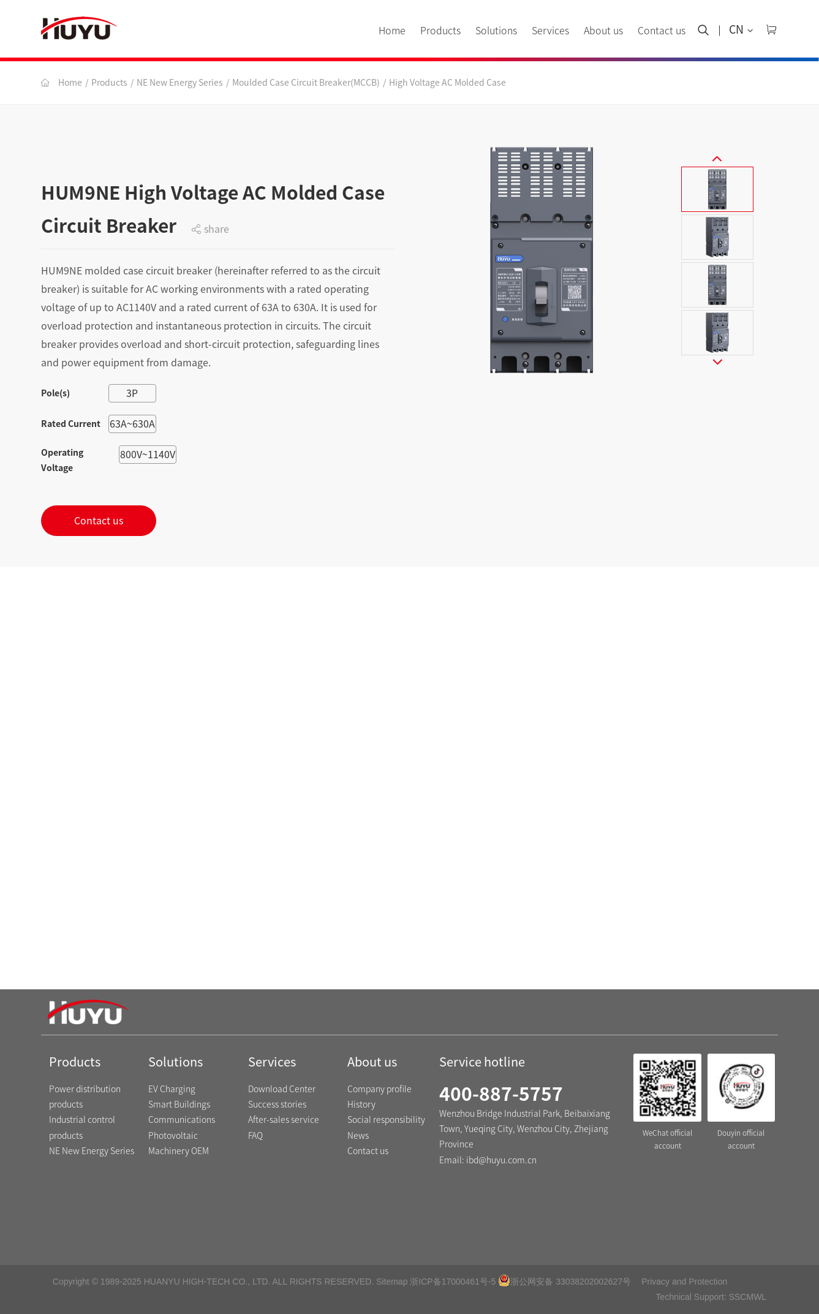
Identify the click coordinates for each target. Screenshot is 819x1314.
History (361, 1104)
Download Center (281, 1089)
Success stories (277, 1104)
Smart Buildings (179, 1104)
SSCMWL (747, 1297)
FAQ (255, 1135)
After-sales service (283, 1120)
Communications (181, 1120)
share (210, 229)
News (358, 1135)
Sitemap (391, 1281)
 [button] (717, 153)
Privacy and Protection (684, 1281)
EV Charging (171, 1089)
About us (603, 31)
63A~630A (132, 424)
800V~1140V (147, 454)
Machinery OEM (178, 1151)
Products (440, 31)
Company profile (379, 1089)
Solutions (496, 31)
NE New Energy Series (180, 82)
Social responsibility (386, 1120)
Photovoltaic (173, 1135)
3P (132, 393)
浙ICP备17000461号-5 (453, 1281)
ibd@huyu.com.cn (501, 1160)
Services (550, 31)
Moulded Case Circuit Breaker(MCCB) (306, 82)
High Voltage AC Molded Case (447, 82)
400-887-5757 (501, 1094)
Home (392, 31)
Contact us (661, 31)
